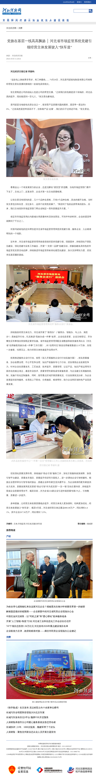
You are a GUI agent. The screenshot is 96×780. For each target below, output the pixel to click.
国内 (16, 17)
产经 (21, 17)
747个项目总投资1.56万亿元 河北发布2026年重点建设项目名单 (37, 626)
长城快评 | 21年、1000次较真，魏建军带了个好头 (30, 727)
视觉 (67, 17)
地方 (33, 17)
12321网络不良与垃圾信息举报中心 (66, 754)
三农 (29, 17)
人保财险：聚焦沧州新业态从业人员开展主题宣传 (31, 732)
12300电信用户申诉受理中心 (15, 754)
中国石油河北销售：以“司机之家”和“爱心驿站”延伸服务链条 (36, 616)
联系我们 (87, 2)
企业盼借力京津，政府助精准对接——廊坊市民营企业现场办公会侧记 (41, 631)
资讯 (42, 17)
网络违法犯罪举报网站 (33, 754)
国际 (12, 17)
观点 (59, 17)
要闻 (8, 17)
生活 (46, 17)
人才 (50, 17)
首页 (4, 17)
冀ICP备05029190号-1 (45, 749)
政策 (63, 17)
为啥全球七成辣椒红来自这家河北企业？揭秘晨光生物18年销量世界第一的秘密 (45, 606)
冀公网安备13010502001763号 (52, 757)
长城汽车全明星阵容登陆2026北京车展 (25, 712)
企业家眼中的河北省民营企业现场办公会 (49, 601)
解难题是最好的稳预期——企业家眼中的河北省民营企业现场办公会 (40, 611)
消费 (25, 17)
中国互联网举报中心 (47, 754)
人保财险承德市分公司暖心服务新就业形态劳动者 (31, 722)
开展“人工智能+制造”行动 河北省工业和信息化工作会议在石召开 (38, 621)
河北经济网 (11, 28)
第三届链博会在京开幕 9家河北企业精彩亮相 (49, 702)
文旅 (38, 17)
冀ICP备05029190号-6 (59, 749)
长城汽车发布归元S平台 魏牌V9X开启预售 (27, 717)
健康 (55, 17)
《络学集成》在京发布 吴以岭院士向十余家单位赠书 (32, 707)
